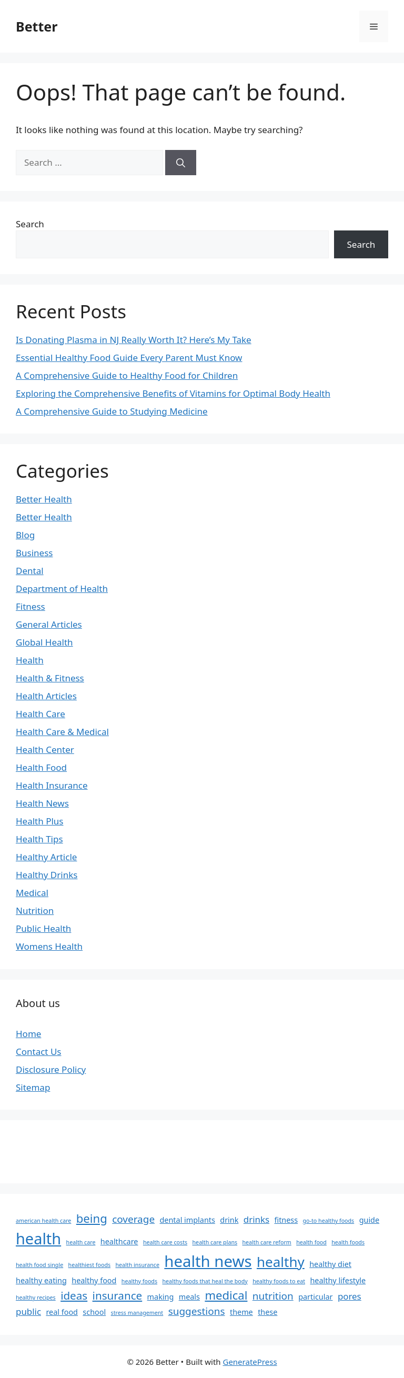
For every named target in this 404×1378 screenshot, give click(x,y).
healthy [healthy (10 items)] (281, 1261)
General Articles (49, 624)
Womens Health (49, 946)
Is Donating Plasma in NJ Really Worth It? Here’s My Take (133, 340)
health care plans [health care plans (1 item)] (215, 1242)
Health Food (41, 767)
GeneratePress (250, 1361)
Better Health (44, 499)
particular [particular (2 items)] (315, 1297)
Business (34, 553)
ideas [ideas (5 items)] (73, 1295)
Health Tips (39, 839)
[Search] (180, 162)
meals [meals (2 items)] (189, 1297)
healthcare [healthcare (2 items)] (119, 1241)
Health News (42, 803)
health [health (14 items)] (38, 1238)
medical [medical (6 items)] (226, 1295)
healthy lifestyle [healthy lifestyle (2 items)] (338, 1280)
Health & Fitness (50, 678)
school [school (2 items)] (94, 1312)
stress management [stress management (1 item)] (137, 1312)
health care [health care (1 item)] (81, 1242)
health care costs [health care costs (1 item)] (165, 1242)
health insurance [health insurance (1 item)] (137, 1265)
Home (28, 1034)
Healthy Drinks (46, 875)
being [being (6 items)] (91, 1218)
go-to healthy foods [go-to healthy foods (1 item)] (329, 1220)
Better (36, 26)
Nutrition (35, 910)
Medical (32, 893)
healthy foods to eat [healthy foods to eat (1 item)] (278, 1281)
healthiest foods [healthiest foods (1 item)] (89, 1265)
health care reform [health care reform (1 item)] (267, 1242)
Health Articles (46, 696)
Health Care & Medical (62, 732)
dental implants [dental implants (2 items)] (187, 1220)
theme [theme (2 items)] (241, 1312)
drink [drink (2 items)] (229, 1220)
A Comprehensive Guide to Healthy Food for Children (127, 375)
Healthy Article (46, 857)
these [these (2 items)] (267, 1312)
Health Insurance (52, 785)
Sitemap (33, 1087)
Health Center (45, 749)
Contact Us (39, 1051)
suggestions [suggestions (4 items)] (196, 1311)
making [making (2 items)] (160, 1297)
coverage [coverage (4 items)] (133, 1219)
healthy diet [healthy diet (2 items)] (330, 1264)
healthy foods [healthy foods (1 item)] (139, 1281)
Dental (30, 571)
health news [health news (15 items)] (207, 1261)
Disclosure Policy (51, 1069)
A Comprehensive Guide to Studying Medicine (112, 411)
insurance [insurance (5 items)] (118, 1295)
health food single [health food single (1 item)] (39, 1265)
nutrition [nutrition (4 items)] (273, 1296)
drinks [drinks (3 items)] (256, 1219)
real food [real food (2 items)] (62, 1312)
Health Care (40, 714)
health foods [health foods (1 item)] (348, 1242)
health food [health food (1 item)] (311, 1242)
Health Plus (40, 821)
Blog (25, 535)
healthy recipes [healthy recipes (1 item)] (36, 1297)
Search (30, 224)
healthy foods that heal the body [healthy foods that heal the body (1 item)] (204, 1281)
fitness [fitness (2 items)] (286, 1220)
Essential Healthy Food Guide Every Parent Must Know (129, 357)
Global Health (44, 642)
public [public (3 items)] (28, 1311)
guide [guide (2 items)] (369, 1220)
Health (30, 660)
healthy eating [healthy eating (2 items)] (41, 1280)
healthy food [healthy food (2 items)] (94, 1280)
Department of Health (62, 588)
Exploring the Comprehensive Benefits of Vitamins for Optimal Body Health (173, 393)
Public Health (43, 928)
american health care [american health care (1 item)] (43, 1220)
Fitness (30, 606)
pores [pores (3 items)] (349, 1296)
